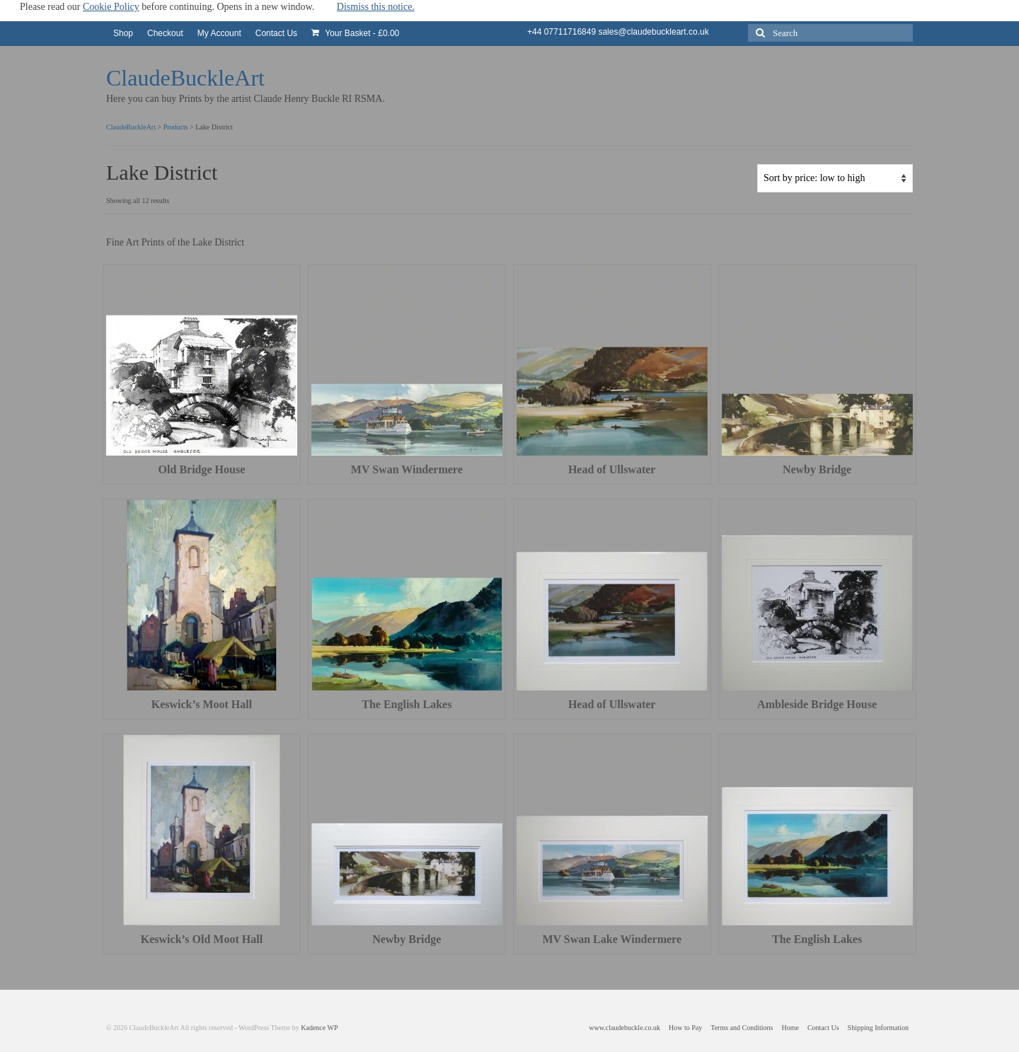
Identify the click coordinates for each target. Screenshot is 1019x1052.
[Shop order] (835, 178)
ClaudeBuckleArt (185, 78)
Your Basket (355, 33)
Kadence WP (319, 1027)
